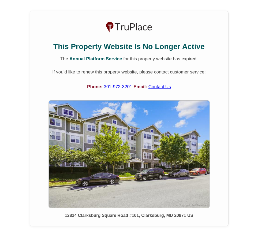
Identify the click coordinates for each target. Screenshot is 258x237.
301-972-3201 (118, 86)
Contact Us (159, 86)
